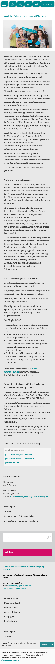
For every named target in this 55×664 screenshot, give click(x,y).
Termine (7, 511)
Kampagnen (9, 616)
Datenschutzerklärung (10, 660)
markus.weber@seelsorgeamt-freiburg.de (29, 496)
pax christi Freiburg (12, 16)
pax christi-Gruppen (13, 612)
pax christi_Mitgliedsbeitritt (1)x (19, 458)
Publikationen (10, 621)
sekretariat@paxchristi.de (19, 585)
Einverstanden (46, 644)
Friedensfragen (11, 598)
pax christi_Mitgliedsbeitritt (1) (19, 454)
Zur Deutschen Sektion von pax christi (21, 521)
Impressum (8, 588)
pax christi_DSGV (13, 462)
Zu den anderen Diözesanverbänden (20, 516)
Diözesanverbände (12, 603)
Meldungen (9, 506)
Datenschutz (20, 588)
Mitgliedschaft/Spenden (34, 16)
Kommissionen (11, 607)
